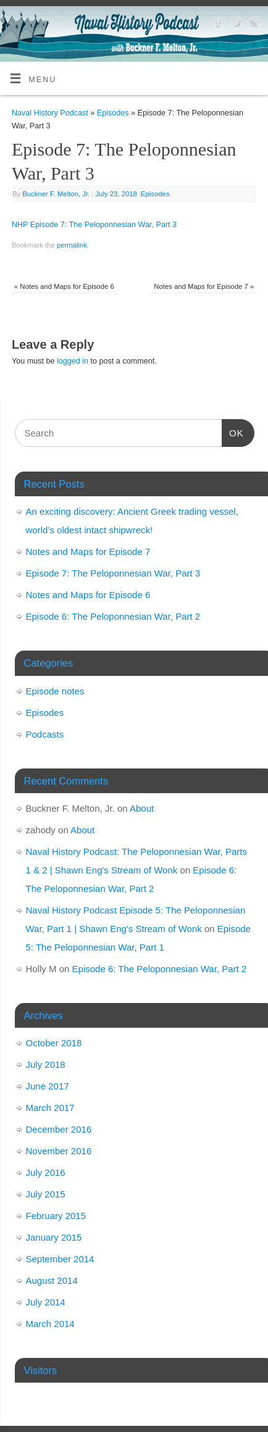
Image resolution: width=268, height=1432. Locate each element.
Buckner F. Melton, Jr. (56, 194)
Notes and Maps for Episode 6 (64, 286)
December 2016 (59, 1129)
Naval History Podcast (50, 113)
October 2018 (54, 1043)
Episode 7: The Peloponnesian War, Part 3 (113, 573)
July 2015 (45, 1194)
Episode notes (55, 691)
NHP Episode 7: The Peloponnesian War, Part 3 (94, 224)
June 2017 (47, 1086)
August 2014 (52, 1280)
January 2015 (54, 1237)
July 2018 (45, 1064)
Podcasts (45, 734)
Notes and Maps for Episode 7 (204, 286)
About (142, 808)
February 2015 (56, 1215)
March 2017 (50, 1107)
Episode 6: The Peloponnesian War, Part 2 (113, 616)
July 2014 (45, 1302)
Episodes (113, 113)
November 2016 (59, 1151)
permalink (72, 245)
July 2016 (45, 1172)
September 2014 (60, 1259)
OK (233, 431)
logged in (72, 361)
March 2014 (50, 1323)
